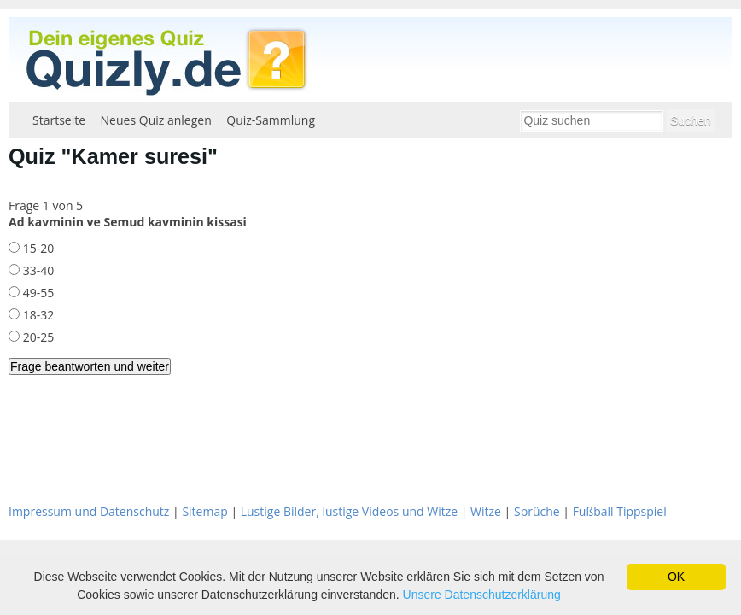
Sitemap (204, 511)
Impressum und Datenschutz (89, 511)
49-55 (37, 292)
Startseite (58, 120)
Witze (485, 511)
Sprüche (537, 511)
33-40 (37, 270)
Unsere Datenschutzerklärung (482, 594)
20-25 (37, 337)
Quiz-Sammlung (270, 120)
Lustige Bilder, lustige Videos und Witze (349, 511)
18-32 (37, 315)
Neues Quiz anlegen (156, 120)
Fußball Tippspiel (620, 511)
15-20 (37, 248)
